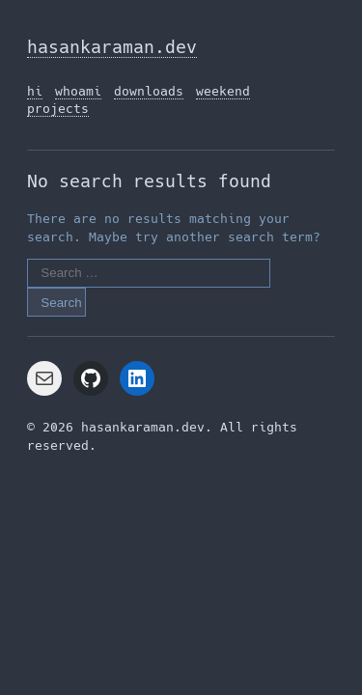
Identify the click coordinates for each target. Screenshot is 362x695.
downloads (148, 91)
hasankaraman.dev (112, 47)
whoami (78, 91)
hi (34, 91)
